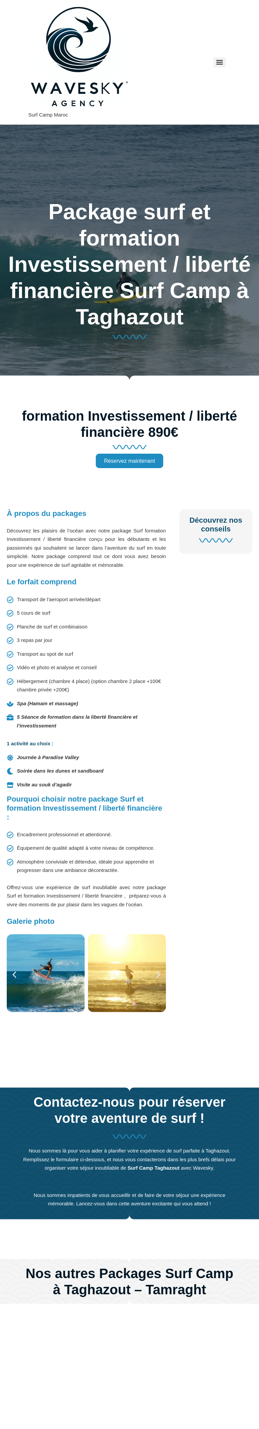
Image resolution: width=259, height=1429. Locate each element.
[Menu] (219, 62)
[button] (14, 974)
